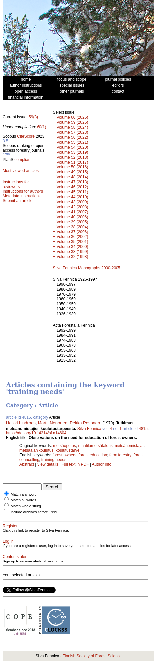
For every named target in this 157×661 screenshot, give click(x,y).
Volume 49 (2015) (72, 172)
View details (48, 464)
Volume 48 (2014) (72, 177)
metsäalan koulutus (36, 450)
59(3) (33, 117)
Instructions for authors (23, 191)
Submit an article (17, 200)
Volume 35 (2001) (72, 241)
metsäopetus (64, 445)
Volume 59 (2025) (72, 122)
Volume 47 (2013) (72, 182)
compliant (22, 159)
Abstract (26, 464)
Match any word (24, 494)
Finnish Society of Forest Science (91, 656)
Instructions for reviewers (16, 184)
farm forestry (120, 455)
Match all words (23, 500)
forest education (93, 455)
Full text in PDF (75, 464)
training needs (53, 459)
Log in (8, 541)
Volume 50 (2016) (72, 167)
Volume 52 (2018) (72, 157)
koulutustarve (67, 450)
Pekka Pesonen (85, 422)
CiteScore (26, 136)
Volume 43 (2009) (72, 202)
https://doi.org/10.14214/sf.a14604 (36, 433)
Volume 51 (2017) (72, 162)
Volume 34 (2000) (72, 246)
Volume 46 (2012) (72, 187)
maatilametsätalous (95, 445)
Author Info (102, 464)
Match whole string (26, 506)
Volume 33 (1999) (72, 251)
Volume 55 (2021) (72, 142)
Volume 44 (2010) (72, 197)
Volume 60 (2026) (72, 117)
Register (10, 526)
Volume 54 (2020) (72, 147)
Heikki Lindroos (21, 422)
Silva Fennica (89, 428)
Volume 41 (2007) (72, 212)
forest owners (64, 455)
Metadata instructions (21, 196)
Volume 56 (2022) (72, 137)
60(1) (41, 127)
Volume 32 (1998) (72, 256)
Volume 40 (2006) (72, 217)
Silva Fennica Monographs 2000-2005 (86, 268)
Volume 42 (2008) (72, 207)
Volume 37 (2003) (72, 232)
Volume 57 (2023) (72, 132)
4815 (143, 428)
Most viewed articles (21, 170)
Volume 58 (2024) (72, 127)
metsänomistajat (129, 445)
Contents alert (15, 556)
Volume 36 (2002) (72, 236)
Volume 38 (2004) (72, 227)
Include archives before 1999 (33, 512)
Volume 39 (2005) (72, 222)
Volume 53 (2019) (72, 152)
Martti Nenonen (52, 422)
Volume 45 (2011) (72, 192)
